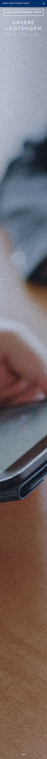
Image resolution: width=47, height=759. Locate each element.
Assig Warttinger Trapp (15, 3)
